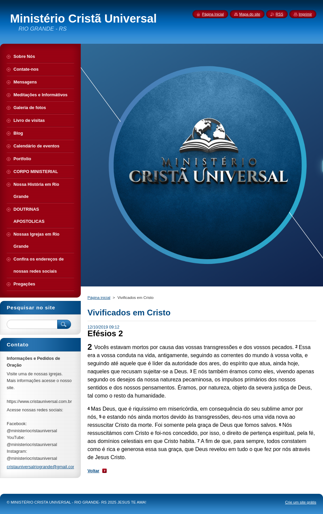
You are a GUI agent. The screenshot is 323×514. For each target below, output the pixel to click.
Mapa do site (249, 14)
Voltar (93, 470)
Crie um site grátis (300, 502)
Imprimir (305, 14)
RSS (279, 14)
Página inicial (98, 298)
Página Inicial (213, 14)
